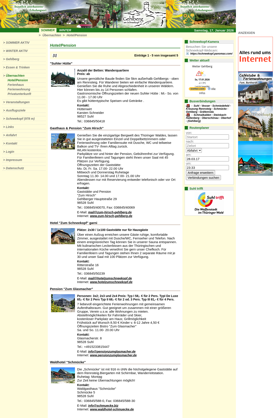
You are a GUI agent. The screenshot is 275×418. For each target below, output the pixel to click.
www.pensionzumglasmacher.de (113, 355)
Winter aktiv (17, 51)
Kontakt (11, 143)
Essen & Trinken (18, 67)
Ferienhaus (16, 84)
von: (189, 132)
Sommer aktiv (17, 42)
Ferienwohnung (19, 89)
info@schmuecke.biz (103, 405)
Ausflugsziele (15, 110)
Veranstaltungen (18, 102)
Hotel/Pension (76, 35)
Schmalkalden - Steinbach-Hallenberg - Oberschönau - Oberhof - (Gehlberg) (208, 118)
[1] (55, 55)
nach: (190, 141)
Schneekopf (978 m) (20, 118)
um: (188, 163)
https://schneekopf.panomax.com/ (211, 53)
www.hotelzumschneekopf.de (111, 282)
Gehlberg (12, 59)
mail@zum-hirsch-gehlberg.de (110, 212)
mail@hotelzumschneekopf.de (110, 278)
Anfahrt (11, 135)
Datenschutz (15, 168)
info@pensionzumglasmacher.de (112, 351)
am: (188, 154)
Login (10, 151)
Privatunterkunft (19, 94)
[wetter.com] (197, 89)
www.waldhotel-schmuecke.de (112, 409)
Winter (65, 30)
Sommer (48, 30)
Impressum (14, 160)
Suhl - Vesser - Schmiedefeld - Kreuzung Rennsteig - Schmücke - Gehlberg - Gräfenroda (208, 108)
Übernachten (51, 35)
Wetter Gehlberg (202, 66)
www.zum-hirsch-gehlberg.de (111, 216)
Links (10, 127)
